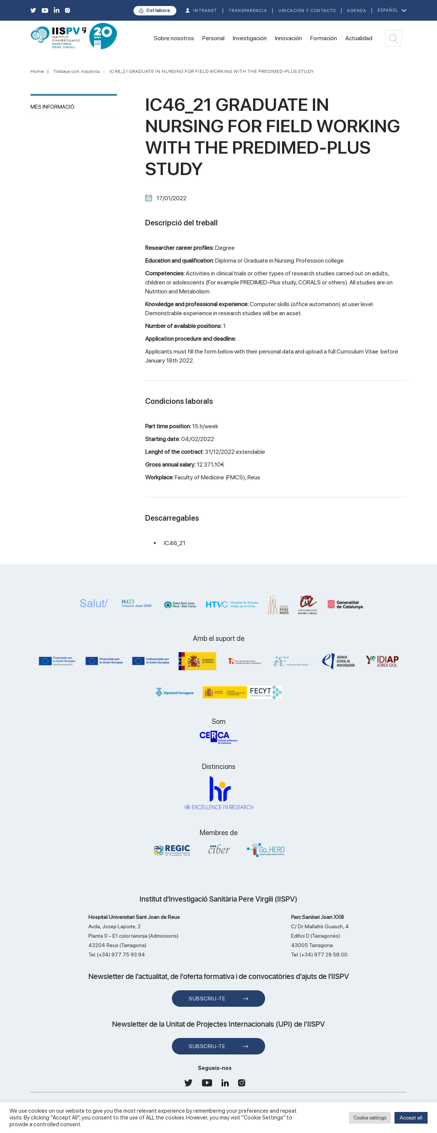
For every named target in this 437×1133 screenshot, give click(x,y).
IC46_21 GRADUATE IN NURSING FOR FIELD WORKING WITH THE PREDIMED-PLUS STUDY (211, 71)
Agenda (356, 10)
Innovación (288, 38)
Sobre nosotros (174, 38)
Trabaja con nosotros (76, 71)
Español (388, 10)
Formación (323, 38)
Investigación (250, 38)
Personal (213, 38)
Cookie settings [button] (370, 1118)
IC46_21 (174, 543)
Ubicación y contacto (307, 10)
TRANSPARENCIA (248, 10)
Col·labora (158, 10)
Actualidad (358, 38)
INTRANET (205, 10)
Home (37, 71)
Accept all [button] (411, 1118)
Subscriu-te (207, 999)
